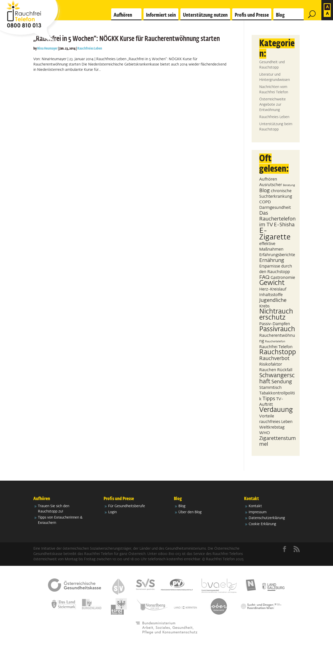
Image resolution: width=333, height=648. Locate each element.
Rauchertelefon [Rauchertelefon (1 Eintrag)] (275, 341)
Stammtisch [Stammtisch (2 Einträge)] (270, 388)
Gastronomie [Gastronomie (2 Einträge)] (283, 278)
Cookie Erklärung (262, 524)
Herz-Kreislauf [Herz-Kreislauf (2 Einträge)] (272, 289)
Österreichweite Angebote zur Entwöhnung (272, 105)
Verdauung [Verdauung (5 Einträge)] (276, 410)
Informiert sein (161, 15)
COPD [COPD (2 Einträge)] (265, 202)
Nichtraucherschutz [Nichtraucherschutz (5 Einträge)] (276, 314)
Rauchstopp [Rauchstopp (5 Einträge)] (277, 352)
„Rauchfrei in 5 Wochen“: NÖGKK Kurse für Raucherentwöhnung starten (126, 38)
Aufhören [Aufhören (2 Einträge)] (268, 179)
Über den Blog (190, 512)
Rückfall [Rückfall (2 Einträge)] (284, 370)
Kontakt (255, 506)
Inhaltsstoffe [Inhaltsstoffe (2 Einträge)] (271, 295)
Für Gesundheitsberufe (126, 506)
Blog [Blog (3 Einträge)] (264, 190)
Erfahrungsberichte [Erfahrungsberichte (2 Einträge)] (277, 255)
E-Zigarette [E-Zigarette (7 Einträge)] (275, 234)
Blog (280, 15)
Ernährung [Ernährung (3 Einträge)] (271, 260)
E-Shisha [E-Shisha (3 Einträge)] (284, 224)
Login (112, 512)
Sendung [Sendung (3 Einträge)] (281, 381)
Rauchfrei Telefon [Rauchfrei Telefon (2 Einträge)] (276, 347)
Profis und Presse (252, 15)
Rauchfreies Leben (89, 48)
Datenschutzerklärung (267, 518)
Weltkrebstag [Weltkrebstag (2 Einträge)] (271, 427)
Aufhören (123, 15)
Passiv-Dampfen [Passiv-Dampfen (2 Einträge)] (274, 324)
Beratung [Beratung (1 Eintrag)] (289, 185)
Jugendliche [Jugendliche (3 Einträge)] (273, 300)
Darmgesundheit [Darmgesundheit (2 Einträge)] (275, 208)
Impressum (258, 512)
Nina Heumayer (47, 48)
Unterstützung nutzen (205, 15)
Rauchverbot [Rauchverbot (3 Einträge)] (274, 358)
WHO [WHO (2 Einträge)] (264, 433)
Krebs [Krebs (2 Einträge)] (264, 306)
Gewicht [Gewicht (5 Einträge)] (271, 283)
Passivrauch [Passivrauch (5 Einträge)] (277, 329)
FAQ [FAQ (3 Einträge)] (264, 277)
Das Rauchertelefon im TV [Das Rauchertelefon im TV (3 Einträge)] (277, 219)
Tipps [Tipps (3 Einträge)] (269, 398)
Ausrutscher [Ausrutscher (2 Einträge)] (270, 185)
